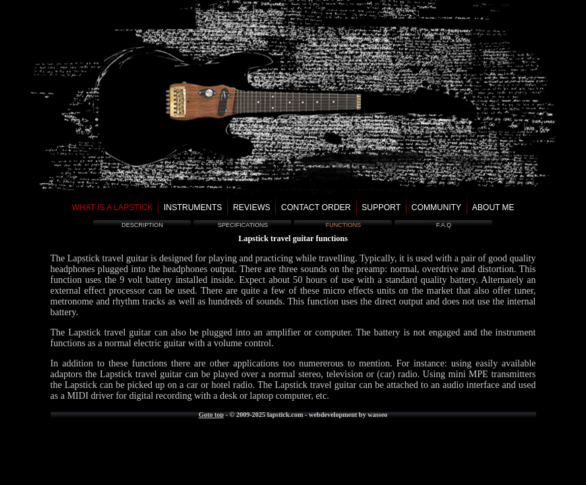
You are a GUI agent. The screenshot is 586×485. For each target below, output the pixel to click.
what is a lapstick (111, 207)
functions (343, 225)
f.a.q (444, 225)
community (436, 207)
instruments (193, 207)
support (381, 207)
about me (493, 207)
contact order (316, 207)
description (142, 225)
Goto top (211, 414)
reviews (251, 207)
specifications (243, 225)
